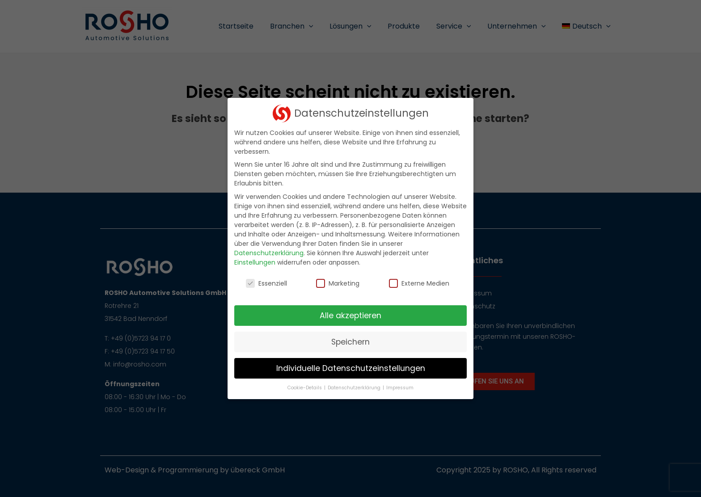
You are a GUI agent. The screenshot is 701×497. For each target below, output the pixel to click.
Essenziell (266, 283)
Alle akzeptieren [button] (350, 315)
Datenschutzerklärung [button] (355, 387)
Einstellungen (254, 262)
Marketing (337, 283)
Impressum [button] (400, 387)
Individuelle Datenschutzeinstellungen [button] (350, 368)
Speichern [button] (350, 342)
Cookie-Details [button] (305, 387)
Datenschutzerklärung (269, 252)
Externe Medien (419, 283)
